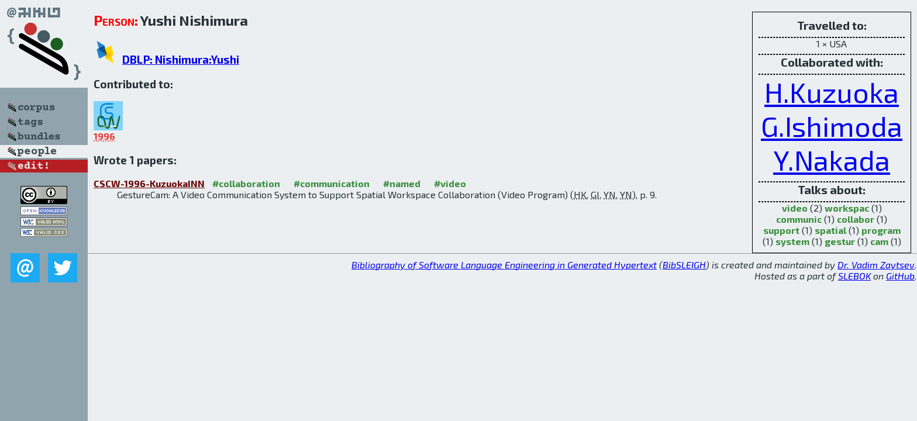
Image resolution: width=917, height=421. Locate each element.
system (792, 241)
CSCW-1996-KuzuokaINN (149, 183)
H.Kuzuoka (831, 92)
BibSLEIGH (684, 264)
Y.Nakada (831, 160)
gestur (840, 241)
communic (799, 219)
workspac (847, 207)
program (881, 230)
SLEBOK (854, 275)
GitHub (900, 275)
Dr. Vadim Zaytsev (876, 264)
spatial (830, 230)
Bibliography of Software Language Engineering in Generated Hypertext (504, 264)
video (795, 207)
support (781, 230)
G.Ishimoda (831, 126)
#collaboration (246, 183)
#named (401, 183)
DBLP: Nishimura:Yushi (180, 59)
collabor (855, 219)
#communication (332, 183)
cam (879, 241)
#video (450, 183)
